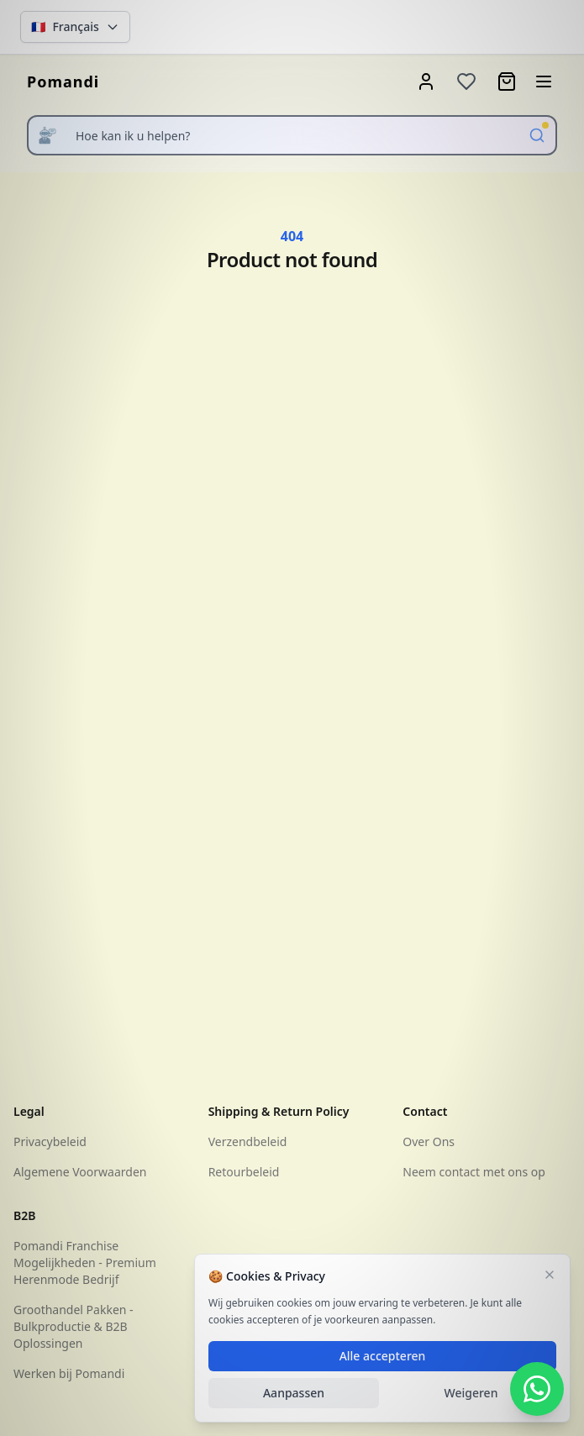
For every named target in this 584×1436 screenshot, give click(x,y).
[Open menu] (543, 81)
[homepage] (63, 82)
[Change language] (75, 27)
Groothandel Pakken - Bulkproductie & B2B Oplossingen (73, 1326)
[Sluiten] (549, 1274)
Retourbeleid (244, 1172)
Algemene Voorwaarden (79, 1172)
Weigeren (471, 1393)
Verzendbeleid (247, 1141)
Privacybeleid (50, 1141)
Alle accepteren (382, 1356)
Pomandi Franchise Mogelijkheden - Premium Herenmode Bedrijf (84, 1262)
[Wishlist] (466, 81)
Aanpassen (293, 1393)
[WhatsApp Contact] (537, 1389)
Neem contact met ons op (473, 1172)
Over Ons (428, 1141)
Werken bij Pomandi (68, 1373)
